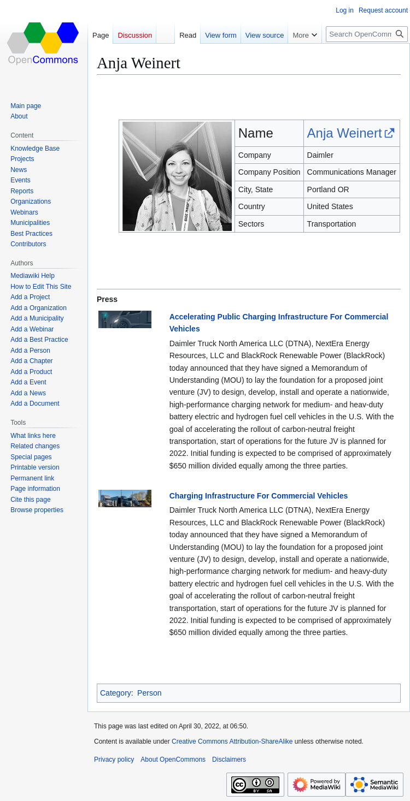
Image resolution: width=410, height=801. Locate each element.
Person (149, 693)
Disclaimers (229, 759)
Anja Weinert (344, 133)
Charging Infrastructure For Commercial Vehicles (258, 495)
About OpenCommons (173, 759)
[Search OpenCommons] (367, 34)
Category (115, 693)
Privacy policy (114, 759)
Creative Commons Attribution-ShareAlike (232, 741)
